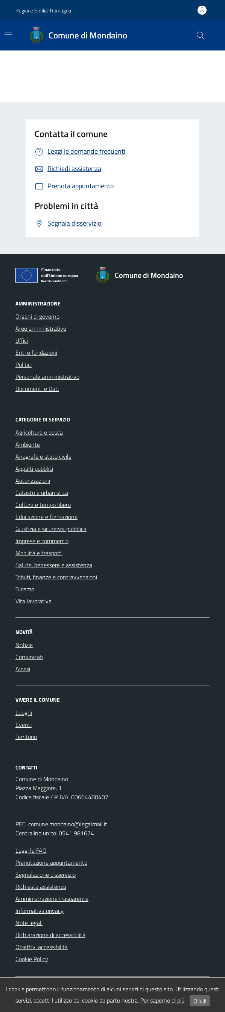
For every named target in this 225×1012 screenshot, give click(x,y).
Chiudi (199, 1000)
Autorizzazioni (32, 480)
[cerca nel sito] (201, 35)
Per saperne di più (162, 1000)
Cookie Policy (31, 958)
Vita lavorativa (33, 601)
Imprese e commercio (41, 540)
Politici (23, 364)
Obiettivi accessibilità (41, 946)
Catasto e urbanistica (41, 492)
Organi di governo (37, 316)
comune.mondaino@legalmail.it (67, 824)
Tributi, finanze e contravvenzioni (56, 577)
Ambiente (27, 444)
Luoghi (23, 712)
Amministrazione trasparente (51, 898)
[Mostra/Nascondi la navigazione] (8, 34)
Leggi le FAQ (31, 850)
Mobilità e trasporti (38, 552)
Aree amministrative (40, 328)
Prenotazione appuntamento (51, 862)
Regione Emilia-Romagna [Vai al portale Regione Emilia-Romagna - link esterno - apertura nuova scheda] (43, 10)
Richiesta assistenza (40, 886)
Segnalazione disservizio (45, 874)
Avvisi (22, 668)
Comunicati (29, 656)
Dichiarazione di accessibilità (50, 934)
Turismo (24, 589)
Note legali (29, 922)
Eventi (23, 724)
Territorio (26, 736)
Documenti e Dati (37, 388)
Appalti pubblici (34, 468)
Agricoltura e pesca (39, 432)
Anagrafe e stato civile (43, 456)
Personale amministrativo (47, 376)
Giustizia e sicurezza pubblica (51, 528)
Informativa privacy (39, 910)
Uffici (21, 340)
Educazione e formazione (46, 516)
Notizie (24, 644)
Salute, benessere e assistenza (53, 564)
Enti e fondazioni (36, 352)
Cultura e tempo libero (43, 504)
